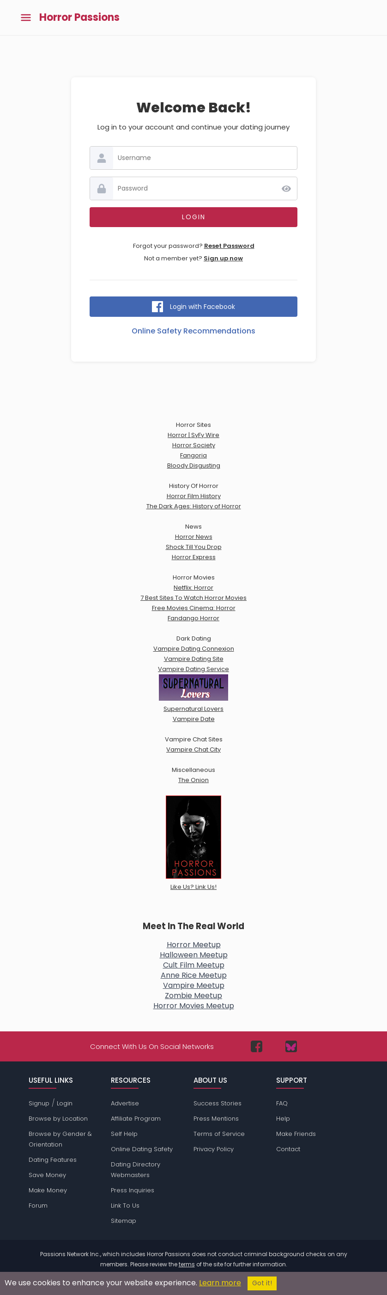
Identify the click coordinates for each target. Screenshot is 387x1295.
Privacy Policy (214, 1149)
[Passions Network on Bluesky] (291, 1046)
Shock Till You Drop (194, 547)
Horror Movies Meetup (193, 1005)
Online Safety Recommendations (193, 331)
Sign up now (223, 258)
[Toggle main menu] (26, 18)
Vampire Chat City (193, 749)
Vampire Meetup (193, 985)
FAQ (282, 1103)
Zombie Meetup (193, 995)
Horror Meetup (194, 944)
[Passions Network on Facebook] (256, 1046)
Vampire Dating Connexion (193, 648)
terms (187, 1264)
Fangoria (193, 455)
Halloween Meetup (194, 955)
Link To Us (125, 1205)
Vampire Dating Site (194, 658)
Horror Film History (194, 496)
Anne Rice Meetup (194, 975)
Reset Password (229, 245)
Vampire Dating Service (193, 669)
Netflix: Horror (193, 587)
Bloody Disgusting (193, 465)
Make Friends (296, 1133)
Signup (39, 1103)
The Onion (193, 780)
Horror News (193, 536)
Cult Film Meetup (193, 965)
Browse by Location (58, 1118)
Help (283, 1118)
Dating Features (53, 1159)
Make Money (48, 1190)
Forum (38, 1205)
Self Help (124, 1133)
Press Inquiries (132, 1190)
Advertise (125, 1103)
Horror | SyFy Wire (193, 435)
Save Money (47, 1175)
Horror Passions (79, 17)
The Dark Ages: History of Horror (193, 506)
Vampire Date (194, 719)
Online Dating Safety (142, 1149)
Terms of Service (219, 1133)
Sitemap (123, 1220)
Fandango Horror (193, 618)
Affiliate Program (136, 1118)
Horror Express (194, 557)
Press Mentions (216, 1118)
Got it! (262, 1283)
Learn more (220, 1282)
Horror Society (193, 445)
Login (65, 1103)
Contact (288, 1149)
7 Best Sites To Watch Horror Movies (193, 597)
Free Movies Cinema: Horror (194, 608)
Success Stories (218, 1103)
